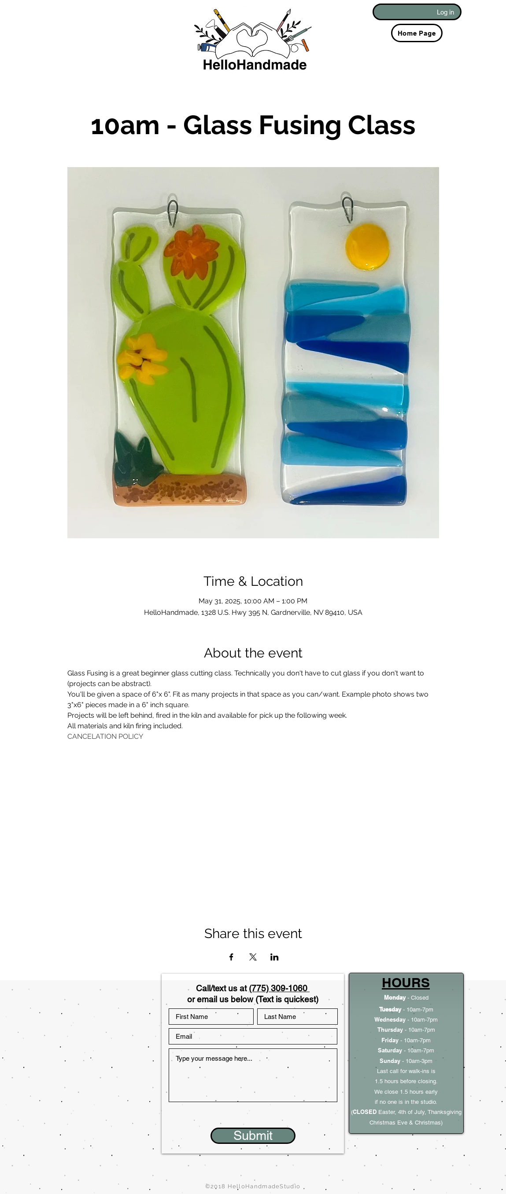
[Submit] (253, 1136)
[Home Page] (417, 33)
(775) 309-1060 (279, 988)
